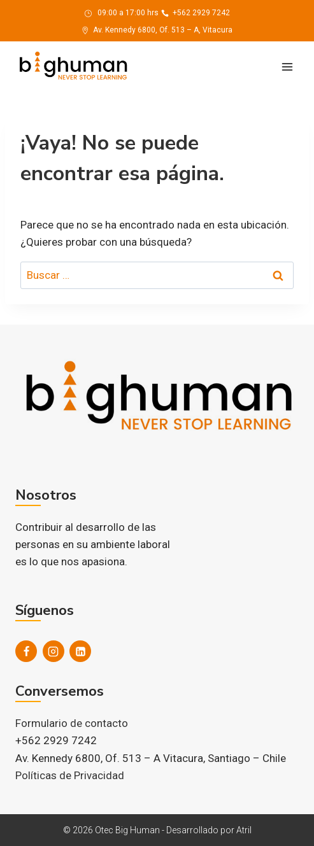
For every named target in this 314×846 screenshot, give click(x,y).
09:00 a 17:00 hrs (121, 12)
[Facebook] (26, 651)
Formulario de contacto (71, 723)
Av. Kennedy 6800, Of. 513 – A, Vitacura (157, 29)
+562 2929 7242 (195, 12)
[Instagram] (53, 651)
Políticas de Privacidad (69, 775)
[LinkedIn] (80, 651)
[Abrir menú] (287, 66)
